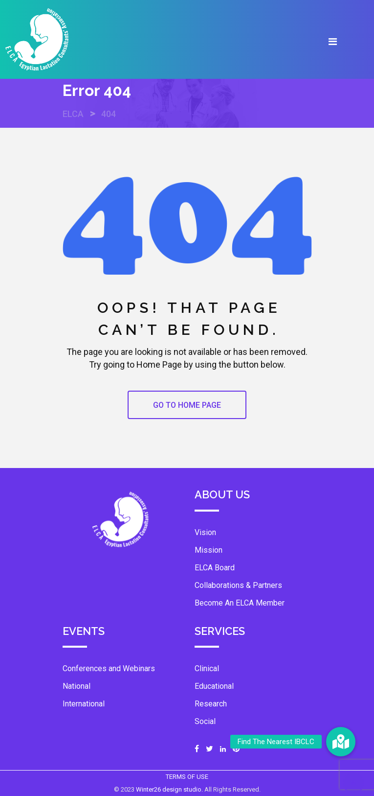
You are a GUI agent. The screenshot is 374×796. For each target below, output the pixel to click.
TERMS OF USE (187, 776)
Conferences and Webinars (109, 668)
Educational (214, 686)
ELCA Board (215, 567)
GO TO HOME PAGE (187, 405)
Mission (208, 550)
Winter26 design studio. (170, 789)
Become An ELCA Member (240, 603)
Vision (205, 532)
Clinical (207, 668)
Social (205, 721)
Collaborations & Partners (238, 585)
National (76, 686)
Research (211, 703)
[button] (340, 741)
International (84, 703)
